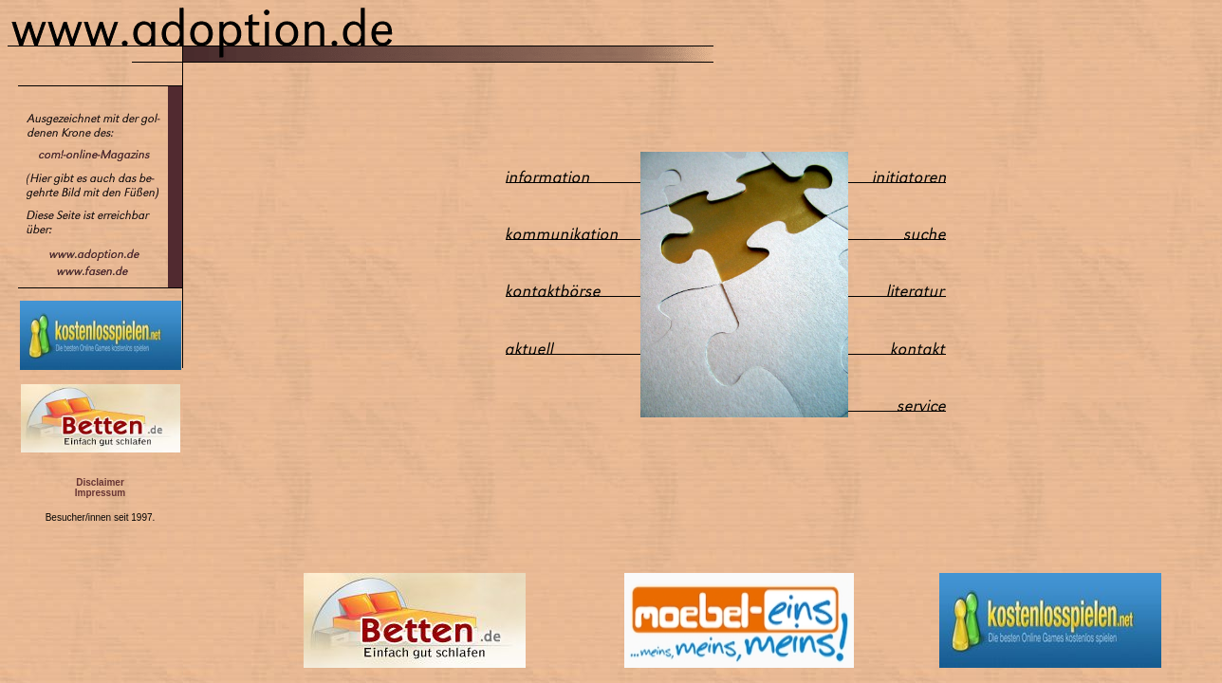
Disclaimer (100, 482)
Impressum (100, 493)
